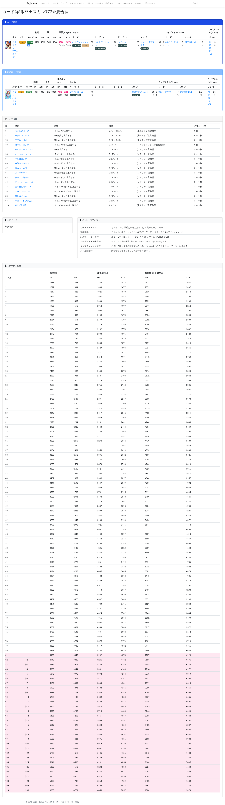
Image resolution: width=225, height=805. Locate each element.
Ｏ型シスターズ (22, 163)
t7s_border (32, 3)
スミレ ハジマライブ (14, 98)
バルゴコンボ (21, 159)
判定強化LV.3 (190, 42)
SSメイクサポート (166, 92)
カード (55, 3)
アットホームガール (24, 182)
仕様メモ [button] (109, 3)
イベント (45, 3)
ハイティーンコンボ (24, 149)
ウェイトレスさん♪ (23, 201)
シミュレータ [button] (124, 3)
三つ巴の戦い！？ (23, 186)
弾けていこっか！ (140, 92)
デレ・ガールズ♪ (22, 191)
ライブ (64, 3)
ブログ (195, 3)
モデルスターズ (22, 131)
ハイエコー (123, 42)
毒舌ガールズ (21, 168)
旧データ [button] (149, 3)
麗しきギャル (21, 196)
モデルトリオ (21, 140)
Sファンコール (76, 92)
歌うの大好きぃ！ (23, 177)
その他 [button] (138, 3)
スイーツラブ (21, 173)
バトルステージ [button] (94, 3)
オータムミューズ (23, 154)
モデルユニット (22, 135)
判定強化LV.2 (186, 92)
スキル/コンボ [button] (76, 3)
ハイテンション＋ (80, 42)
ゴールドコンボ (22, 145)
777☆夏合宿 (21, 205)
